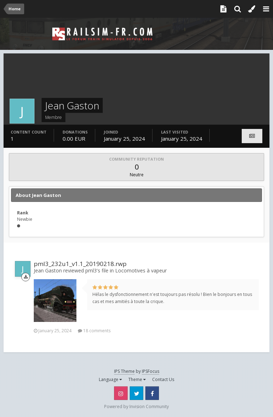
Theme (137, 379)
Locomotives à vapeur (141, 270)
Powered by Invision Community (136, 406)
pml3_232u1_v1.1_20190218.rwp (80, 264)
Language (110, 379)
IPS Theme (124, 371)
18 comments (94, 331)
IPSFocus (150, 371)
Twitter (136, 393)
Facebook (152, 393)
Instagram (121, 393)
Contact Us (163, 379)
